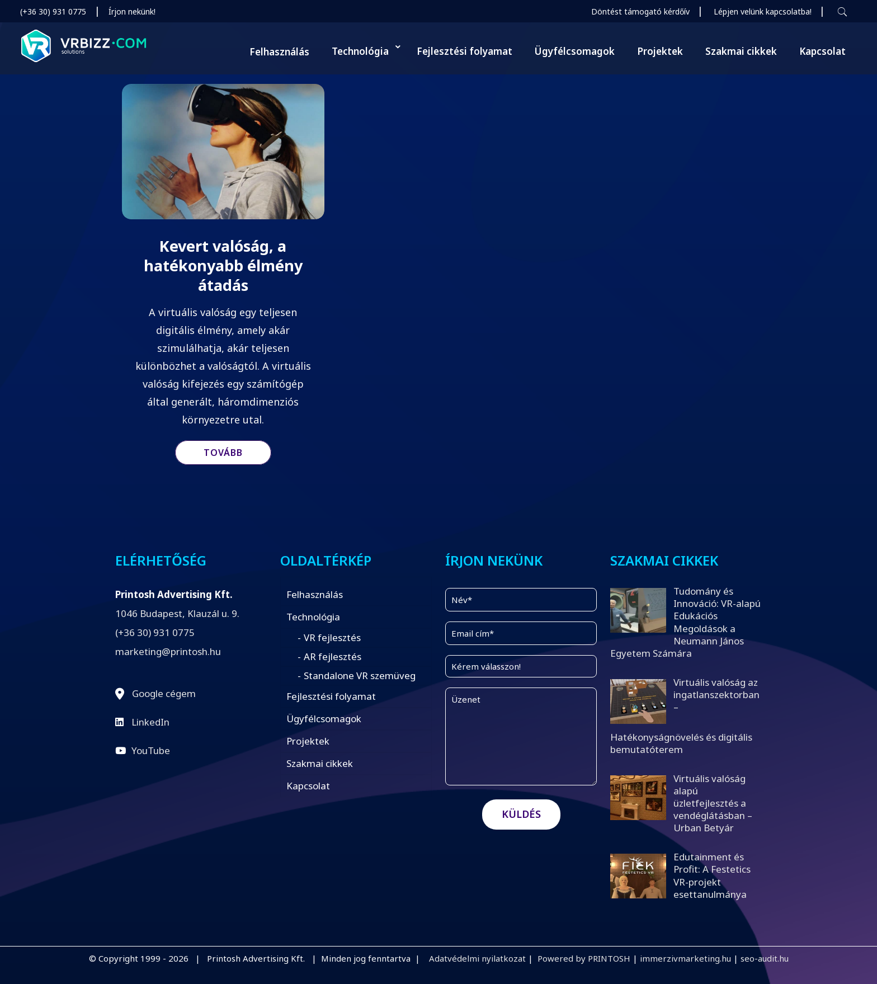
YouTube (150, 750)
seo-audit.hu (765, 958)
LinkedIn (150, 721)
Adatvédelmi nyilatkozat (477, 958)
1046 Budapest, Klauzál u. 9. (177, 613)
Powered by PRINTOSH (583, 958)
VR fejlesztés (332, 637)
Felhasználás (314, 594)
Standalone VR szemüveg (360, 675)
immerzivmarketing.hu (685, 958)
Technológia (313, 616)
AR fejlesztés (332, 656)
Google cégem (164, 693)
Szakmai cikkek (319, 763)
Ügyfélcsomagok (323, 718)
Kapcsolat (308, 785)
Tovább (223, 452)
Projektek (307, 741)
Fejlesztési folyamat (331, 696)
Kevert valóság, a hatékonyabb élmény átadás (223, 265)
